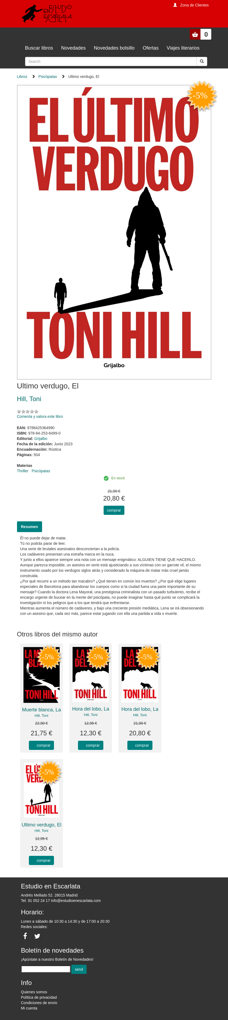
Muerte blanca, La (41, 709)
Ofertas (151, 48)
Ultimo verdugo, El (41, 825)
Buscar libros (39, 48)
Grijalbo (40, 438)
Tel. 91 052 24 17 (35, 900)
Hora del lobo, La (90, 709)
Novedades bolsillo (114, 48)
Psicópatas (48, 76)
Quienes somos (34, 992)
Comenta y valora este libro (40, 416)
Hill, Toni (41, 716)
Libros (22, 76)
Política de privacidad (39, 997)
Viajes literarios (183, 48)
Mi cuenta (29, 1008)
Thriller (23, 471)
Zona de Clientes (194, 5)
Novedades (73, 48)
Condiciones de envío (39, 1003)
